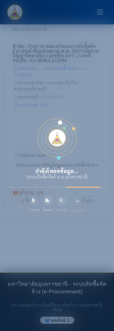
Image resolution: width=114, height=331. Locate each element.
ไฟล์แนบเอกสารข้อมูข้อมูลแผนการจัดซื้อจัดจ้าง (57, 165)
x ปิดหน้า (27, 200)
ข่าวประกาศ (36, 29)
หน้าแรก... (88, 200)
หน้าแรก (19, 29)
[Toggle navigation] (100, 12)
